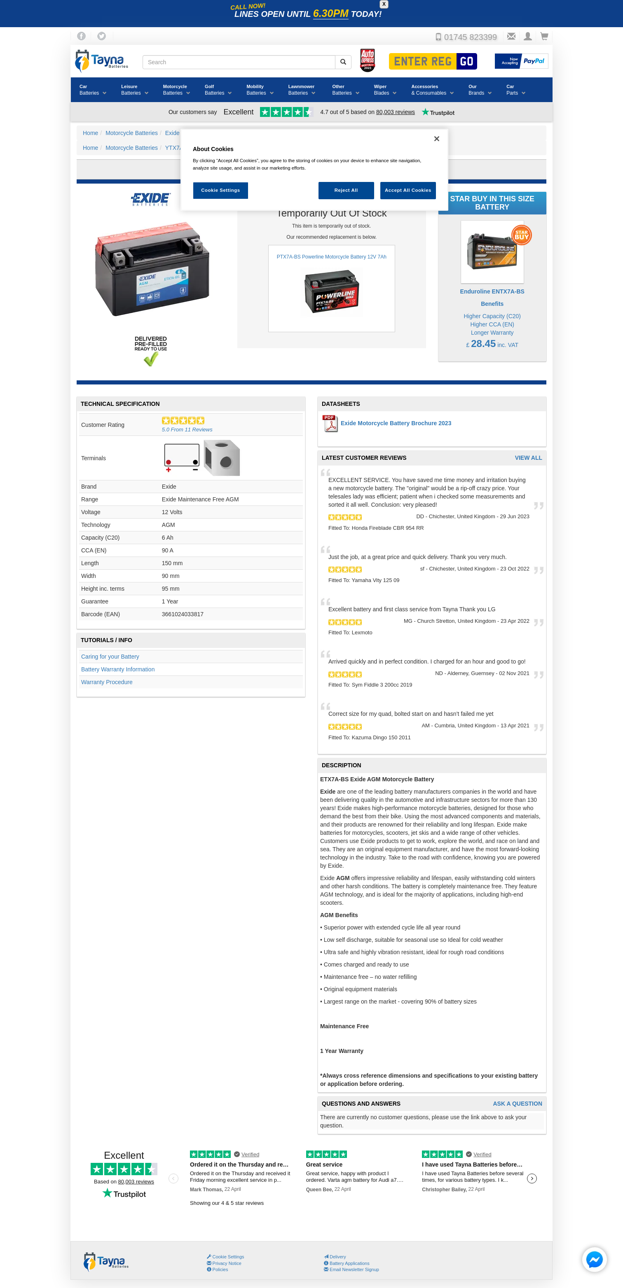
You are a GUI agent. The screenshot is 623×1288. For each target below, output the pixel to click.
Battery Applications (347, 1263)
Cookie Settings (228, 1256)
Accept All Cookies (408, 190)
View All (528, 458)
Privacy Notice (224, 1263)
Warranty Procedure (107, 682)
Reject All (346, 190)
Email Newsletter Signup (351, 1269)
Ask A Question (517, 1104)
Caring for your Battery (110, 656)
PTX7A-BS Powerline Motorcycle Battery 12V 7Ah (331, 288)
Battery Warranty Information (118, 669)
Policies (217, 1269)
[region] (314, 170)
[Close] (437, 139)
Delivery (335, 1256)
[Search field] (239, 62)
